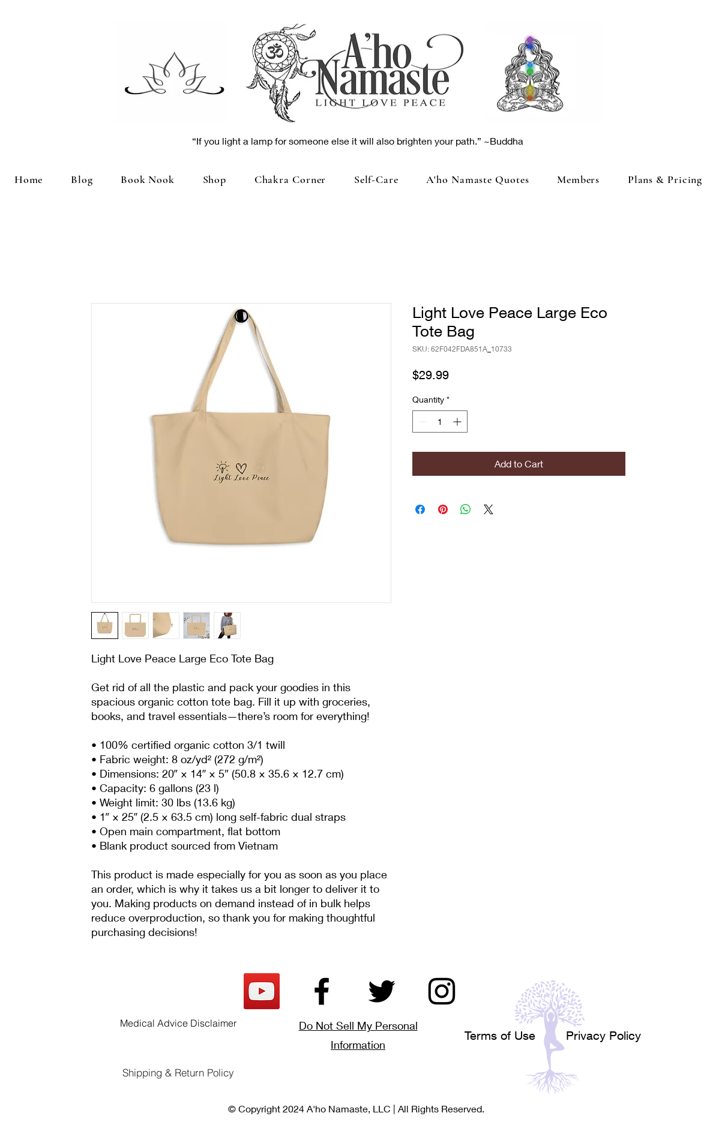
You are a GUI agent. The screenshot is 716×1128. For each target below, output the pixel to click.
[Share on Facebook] (420, 509)
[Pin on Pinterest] (443, 509)
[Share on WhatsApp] (466, 509)
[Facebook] (322, 991)
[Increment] (458, 421)
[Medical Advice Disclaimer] (178, 1023)
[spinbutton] (440, 421)
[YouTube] (262, 991)
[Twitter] (382, 991)
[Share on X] (488, 509)
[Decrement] (421, 421)
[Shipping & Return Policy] (178, 1073)
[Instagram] (442, 991)
